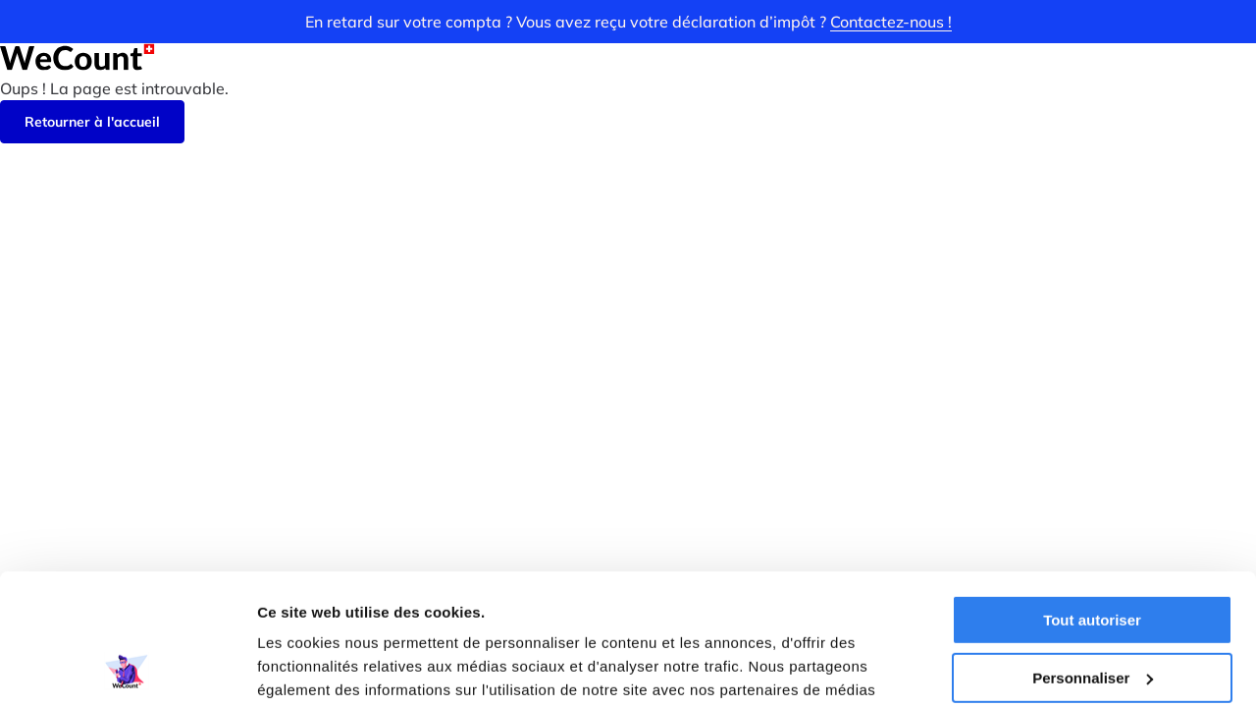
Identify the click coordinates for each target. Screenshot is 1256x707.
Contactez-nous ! (891, 21)
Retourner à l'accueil (92, 122)
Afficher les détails (323, 668)
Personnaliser (1092, 554)
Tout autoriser (1092, 497)
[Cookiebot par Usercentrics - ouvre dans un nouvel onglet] (127, 668)
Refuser (1092, 612)
